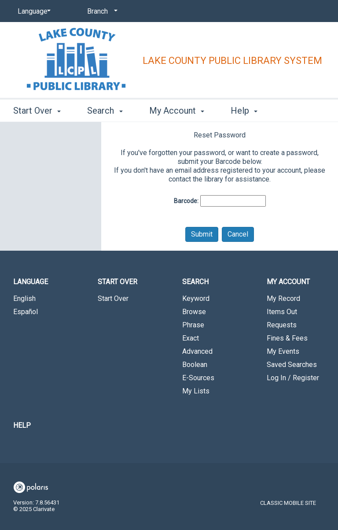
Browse (194, 312)
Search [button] (104, 110)
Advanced (197, 351)
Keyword (195, 298)
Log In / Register (293, 378)
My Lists (195, 391)
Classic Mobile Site (288, 503)
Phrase (193, 325)
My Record (283, 298)
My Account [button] (176, 110)
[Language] (32, 11)
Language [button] (30, 282)
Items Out (282, 312)
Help (22, 425)
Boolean (194, 364)
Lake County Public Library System (232, 60)
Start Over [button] (37, 110)
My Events (283, 351)
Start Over (113, 298)
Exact (190, 338)
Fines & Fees (287, 338)
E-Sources (198, 378)
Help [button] (244, 110)
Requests (282, 325)
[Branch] (101, 11)
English (24, 298)
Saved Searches (292, 364)
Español (25, 312)
